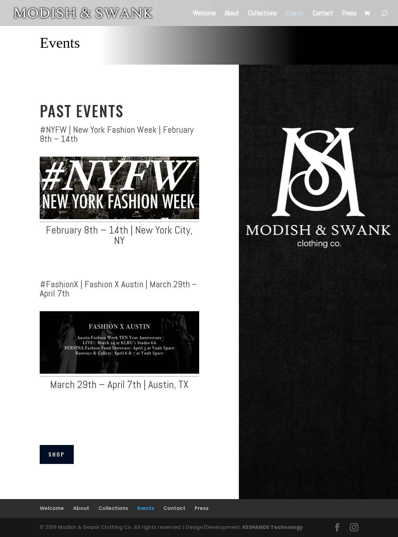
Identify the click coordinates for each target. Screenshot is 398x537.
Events (295, 14)
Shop (56, 454)
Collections (262, 14)
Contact (322, 14)
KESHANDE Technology (272, 527)
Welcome (204, 14)
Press (349, 14)
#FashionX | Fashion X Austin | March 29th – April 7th (118, 289)
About (231, 14)
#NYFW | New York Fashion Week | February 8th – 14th (117, 134)
